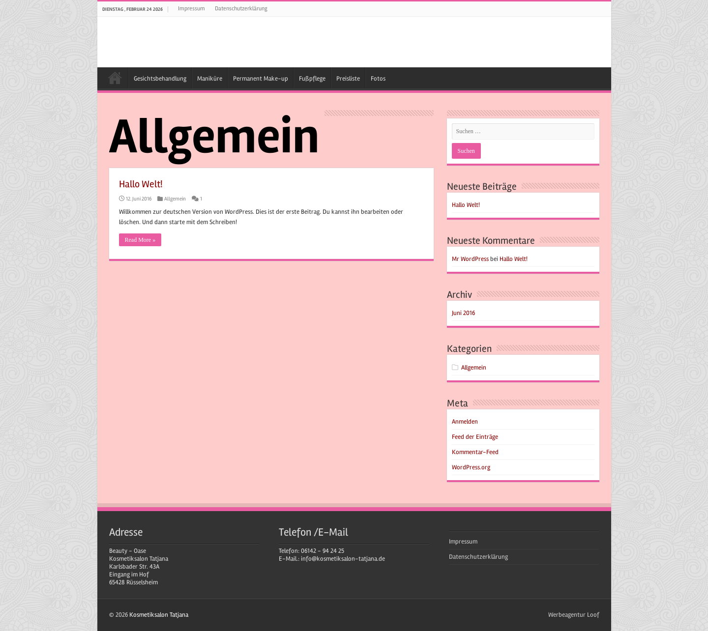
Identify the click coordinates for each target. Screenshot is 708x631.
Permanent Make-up (260, 79)
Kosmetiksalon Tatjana (115, 77)
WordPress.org (471, 467)
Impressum (191, 8)
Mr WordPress (470, 259)
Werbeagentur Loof (573, 615)
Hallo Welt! (141, 184)
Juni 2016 (463, 313)
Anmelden (465, 422)
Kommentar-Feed (475, 452)
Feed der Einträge (475, 437)
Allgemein (175, 199)
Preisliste (348, 79)
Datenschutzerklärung (241, 8)
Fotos (378, 79)
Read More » (140, 239)
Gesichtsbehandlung (160, 79)
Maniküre (209, 79)
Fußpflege (312, 79)
